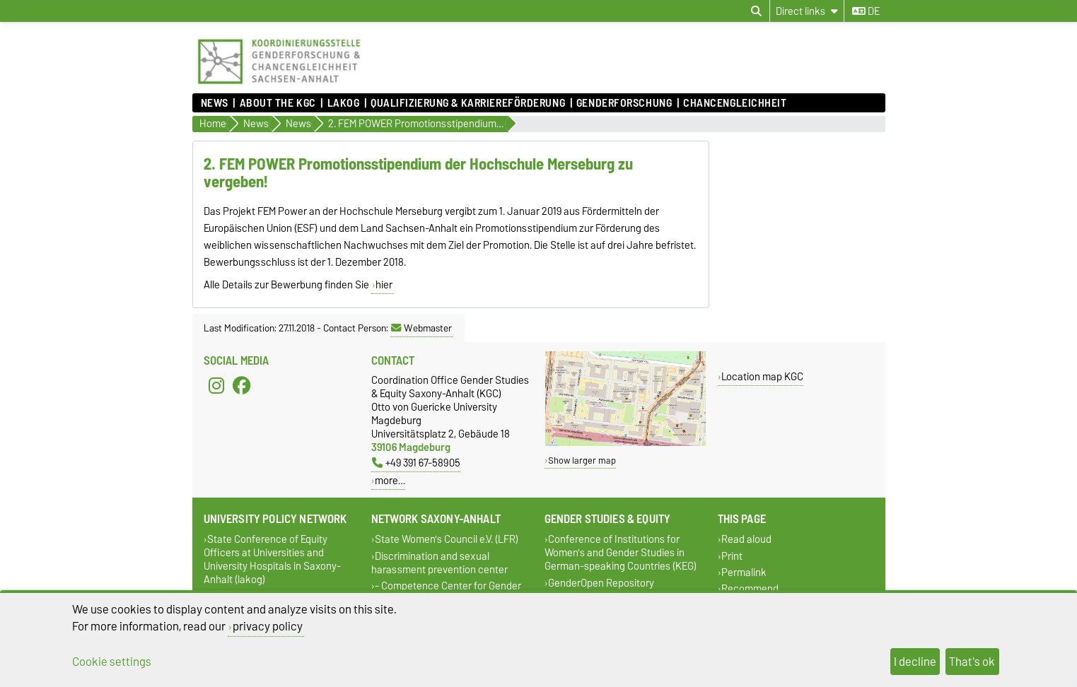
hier (384, 284)
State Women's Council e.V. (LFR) (446, 540)
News (214, 103)
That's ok (972, 661)
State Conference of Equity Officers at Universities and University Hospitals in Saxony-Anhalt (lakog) (272, 560)
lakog (343, 103)
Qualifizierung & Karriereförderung (468, 103)
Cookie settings (111, 661)
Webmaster (421, 327)
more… (390, 480)
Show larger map (582, 460)
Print (732, 556)
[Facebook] (242, 386)
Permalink (744, 572)
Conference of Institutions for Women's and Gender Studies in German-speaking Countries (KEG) (621, 553)
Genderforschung (624, 103)
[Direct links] (807, 11)
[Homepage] (279, 86)
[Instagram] (216, 386)
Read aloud (746, 540)
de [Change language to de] (866, 11)
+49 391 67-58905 (416, 462)
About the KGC (278, 103)
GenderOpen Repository (601, 583)
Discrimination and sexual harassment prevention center (439, 562)
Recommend (750, 588)
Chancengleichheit (735, 103)
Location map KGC (762, 376)
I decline (915, 661)
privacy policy (268, 626)
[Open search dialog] (756, 11)
